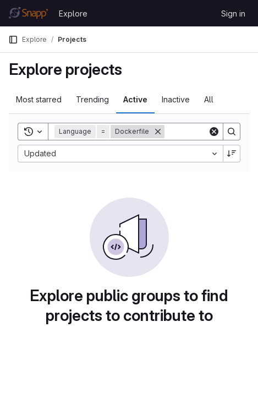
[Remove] (157, 131)
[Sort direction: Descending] (231, 153)
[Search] (231, 131)
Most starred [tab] (39, 99)
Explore (73, 13)
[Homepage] (28, 13)
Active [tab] (135, 99)
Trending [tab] (92, 99)
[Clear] (214, 131)
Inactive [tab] (176, 99)
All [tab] (208, 99)
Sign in (233, 13)
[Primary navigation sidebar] (13, 39)
